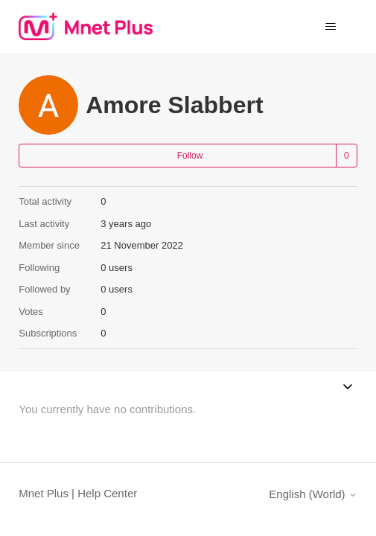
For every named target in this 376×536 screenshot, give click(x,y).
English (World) (313, 494)
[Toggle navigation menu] (331, 27)
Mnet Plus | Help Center (78, 493)
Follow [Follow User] (190, 155)
